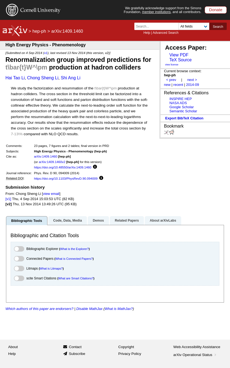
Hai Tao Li (15, 78)
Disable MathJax (89, 309)
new (167, 85)
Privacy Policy (129, 354)
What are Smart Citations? (75, 278)
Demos (98, 220)
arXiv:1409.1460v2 (52, 162)
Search (218, 27)
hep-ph (39, 31)
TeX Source (180, 60)
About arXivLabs (163, 220)
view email (51, 194)
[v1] (8, 199)
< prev (171, 80)
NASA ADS (178, 103)
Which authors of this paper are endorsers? (39, 309)
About (13, 347)
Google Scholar (182, 107)
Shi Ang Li (70, 78)
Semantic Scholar (183, 111)
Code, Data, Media (67, 220)
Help (146, 33)
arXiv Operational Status (195, 355)
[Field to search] (193, 26)
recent (178, 85)
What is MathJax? (119, 309)
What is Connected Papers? (74, 258)
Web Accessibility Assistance (196, 347)
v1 (45, 53)
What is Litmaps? (51, 268)
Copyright (126, 347)
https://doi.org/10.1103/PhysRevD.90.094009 (66, 178)
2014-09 (192, 85)
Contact (75, 347)
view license (171, 64)
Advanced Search (165, 33)
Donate (215, 9)
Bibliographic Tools (26, 221)
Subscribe (77, 354)
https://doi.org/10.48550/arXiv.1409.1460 (62, 167)
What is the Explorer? (74, 249)
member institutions (156, 12)
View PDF (178, 55)
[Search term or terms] (158, 26)
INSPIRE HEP (181, 99)
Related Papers (127, 220)
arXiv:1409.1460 (45, 156)
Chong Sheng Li (43, 78)
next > (192, 80)
